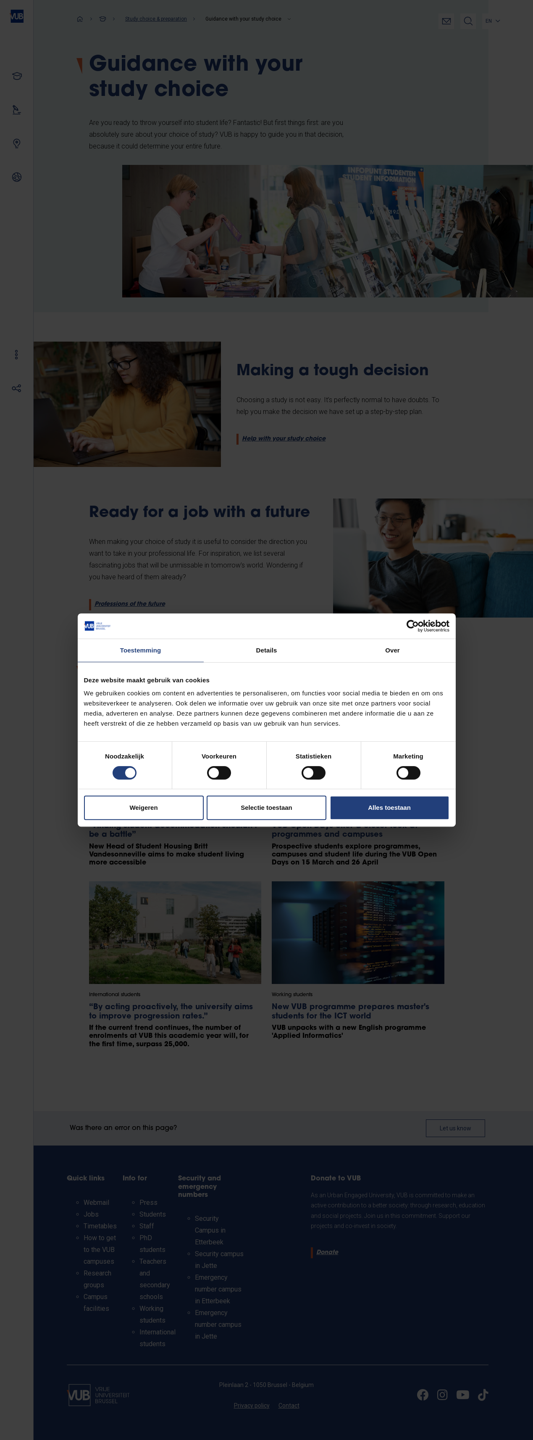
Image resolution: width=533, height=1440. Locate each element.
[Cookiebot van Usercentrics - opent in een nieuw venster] (412, 626)
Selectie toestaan (266, 807)
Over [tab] (392, 650)
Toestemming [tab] (140, 650)
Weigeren (143, 807)
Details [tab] (266, 650)
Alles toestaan (389, 807)
